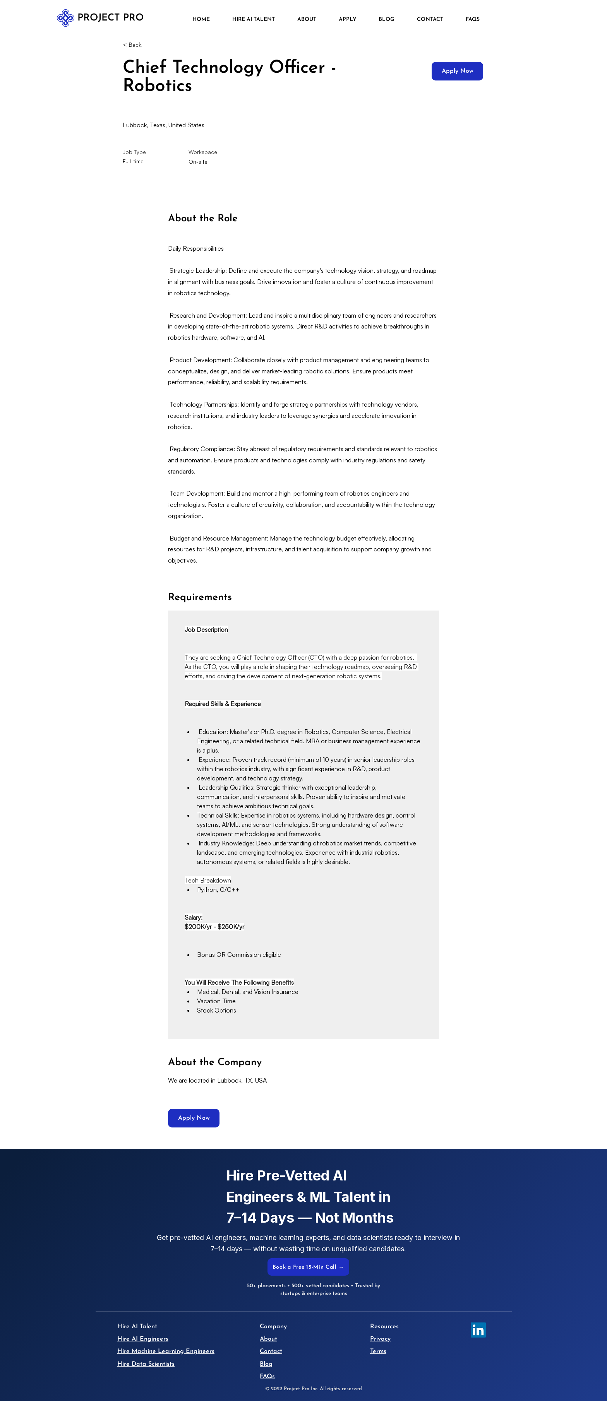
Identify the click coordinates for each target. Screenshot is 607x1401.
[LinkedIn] (478, 1330)
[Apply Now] (457, 71)
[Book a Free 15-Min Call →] (308, 1267)
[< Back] (150, 45)
